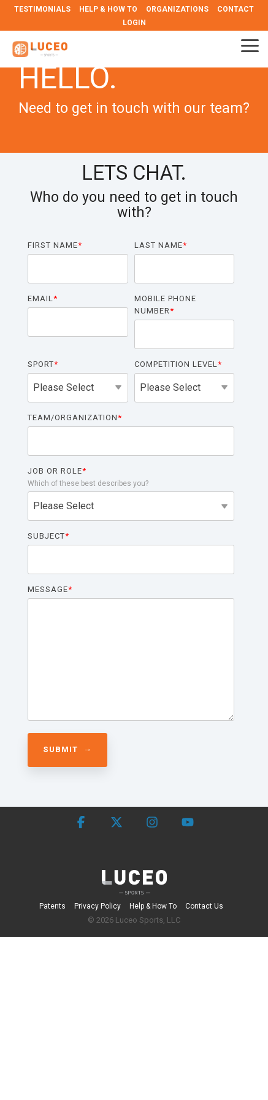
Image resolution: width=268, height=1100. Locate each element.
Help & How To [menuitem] (153, 906)
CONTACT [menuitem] (235, 9)
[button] (250, 44)
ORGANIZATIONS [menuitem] (177, 9)
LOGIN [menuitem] (134, 22)
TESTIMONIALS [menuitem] (42, 9)
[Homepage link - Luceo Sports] (134, 887)
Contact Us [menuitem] (204, 906)
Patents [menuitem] (52, 906)
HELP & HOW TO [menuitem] (108, 9)
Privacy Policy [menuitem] (97, 906)
